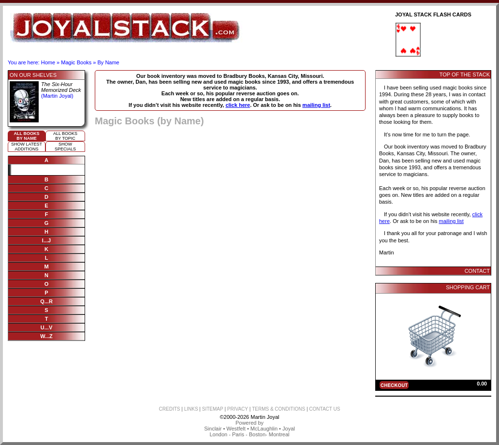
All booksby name (27, 136)
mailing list (316, 105)
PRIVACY (237, 409)
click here (237, 105)
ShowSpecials (65, 146)
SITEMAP (212, 409)
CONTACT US (324, 409)
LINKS (191, 409)
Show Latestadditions (26, 146)
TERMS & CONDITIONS (278, 409)
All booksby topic (65, 136)
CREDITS (169, 409)
